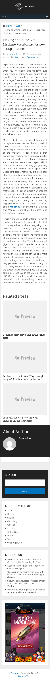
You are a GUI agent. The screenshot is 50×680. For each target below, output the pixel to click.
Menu (4, 16)
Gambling (12, 521)
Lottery (11, 528)
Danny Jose (14, 54)
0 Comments (31, 57)
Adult (10, 510)
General (11, 525)
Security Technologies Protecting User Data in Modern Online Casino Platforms (26, 583)
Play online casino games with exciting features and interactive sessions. (26, 591)
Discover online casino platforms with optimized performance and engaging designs (26, 575)
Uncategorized (14, 543)
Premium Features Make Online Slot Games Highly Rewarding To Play (24, 560)
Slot (16, 57)
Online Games (14, 532)
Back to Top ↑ (25, 676)
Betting (10, 514)
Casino (10, 518)
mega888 (15, 207)
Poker (10, 535)
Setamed (15, 673)
